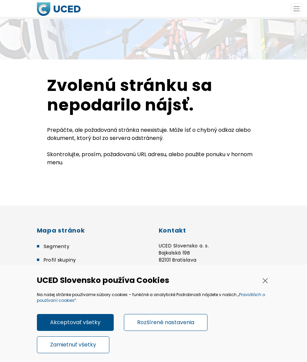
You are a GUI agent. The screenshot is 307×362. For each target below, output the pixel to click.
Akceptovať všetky (75, 322)
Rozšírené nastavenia (165, 322)
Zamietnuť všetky (73, 344)
